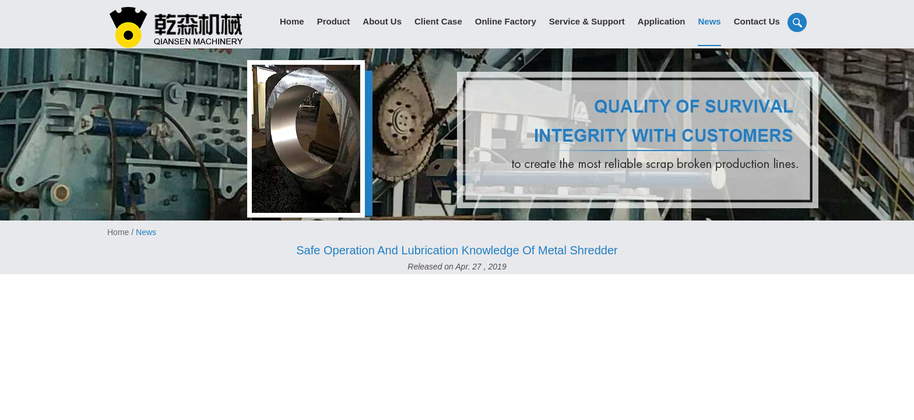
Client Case (438, 21)
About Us (382, 21)
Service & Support (587, 21)
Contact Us (757, 21)
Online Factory (505, 21)
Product (333, 21)
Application (662, 21)
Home (292, 21)
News (709, 21)
